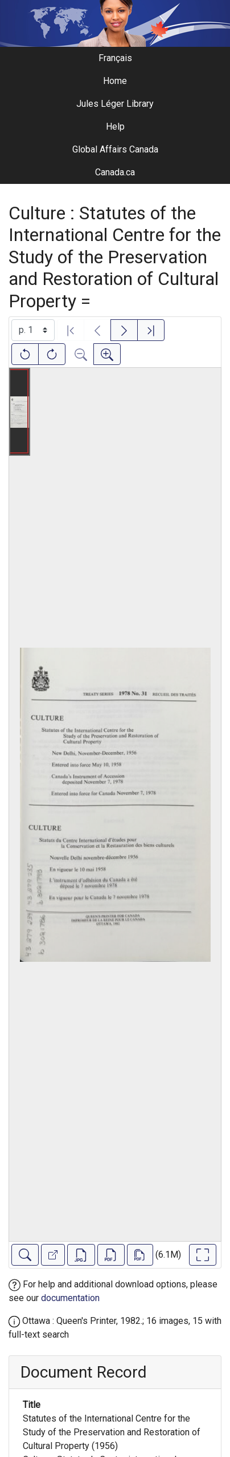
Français (115, 58)
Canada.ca (115, 172)
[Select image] (33, 330)
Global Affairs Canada (115, 149)
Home (115, 80)
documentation (70, 1298)
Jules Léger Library (115, 103)
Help (115, 126)
